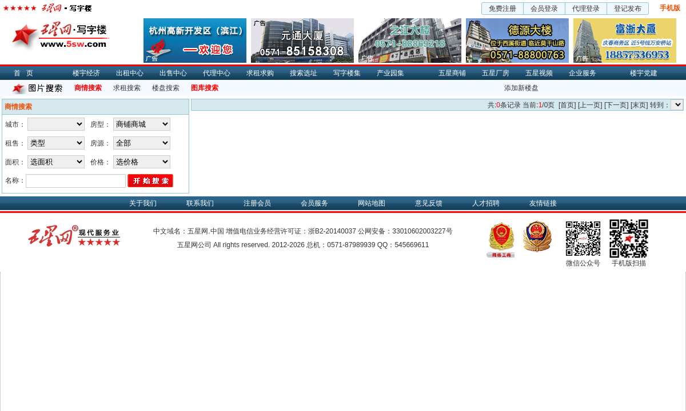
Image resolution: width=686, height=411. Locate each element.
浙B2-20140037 (332, 231)
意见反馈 (428, 203)
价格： (100, 162)
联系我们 (200, 203)
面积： (15, 162)
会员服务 (314, 203)
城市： (15, 124)
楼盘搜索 (166, 88)
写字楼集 (347, 73)
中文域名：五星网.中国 (188, 231)
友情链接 (543, 203)
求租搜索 (127, 88)
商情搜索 (88, 88)
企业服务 (582, 73)
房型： (100, 124)
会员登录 (544, 9)
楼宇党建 (643, 73)
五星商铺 (452, 73)
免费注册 (502, 9)
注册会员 (257, 203)
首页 (26, 73)
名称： (15, 180)
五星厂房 (495, 73)
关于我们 (143, 203)
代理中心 (216, 73)
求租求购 (260, 73)
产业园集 (390, 73)
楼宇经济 (86, 73)
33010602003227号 (422, 231)
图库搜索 (204, 88)
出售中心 (173, 73)
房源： (100, 143)
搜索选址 (303, 73)
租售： (15, 143)
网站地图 (371, 203)
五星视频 (539, 73)
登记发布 (627, 9)
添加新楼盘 (521, 88)
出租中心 (129, 73)
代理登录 (586, 9)
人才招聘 (486, 203)
